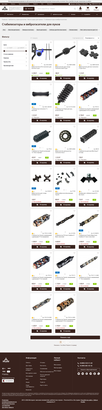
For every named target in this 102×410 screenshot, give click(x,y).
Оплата (13, 4)
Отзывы (42, 362)
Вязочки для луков (13, 30)
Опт (42, 4)
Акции (27, 382)
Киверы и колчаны (28, 30)
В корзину (41, 78)
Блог (27, 379)
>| (69, 342)
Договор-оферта (8, 407)
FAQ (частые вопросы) (47, 371)
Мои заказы (57, 364)
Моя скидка (57, 370)
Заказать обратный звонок (89, 369)
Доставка (4, 4)
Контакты (50, 4)
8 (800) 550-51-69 (86, 363)
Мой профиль (58, 367)
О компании (43, 368)
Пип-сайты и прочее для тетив (89, 30)
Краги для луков (41, 30)
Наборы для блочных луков (58, 30)
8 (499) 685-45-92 (86, 366)
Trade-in (35, 4)
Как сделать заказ (31, 373)
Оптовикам (29, 376)
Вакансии (28, 390)
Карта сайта (43, 385)
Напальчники (73, 30)
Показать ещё (65, 337)
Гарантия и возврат (24, 4)
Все (4, 30)
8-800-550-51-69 (96, 4)
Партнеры (43, 379)
